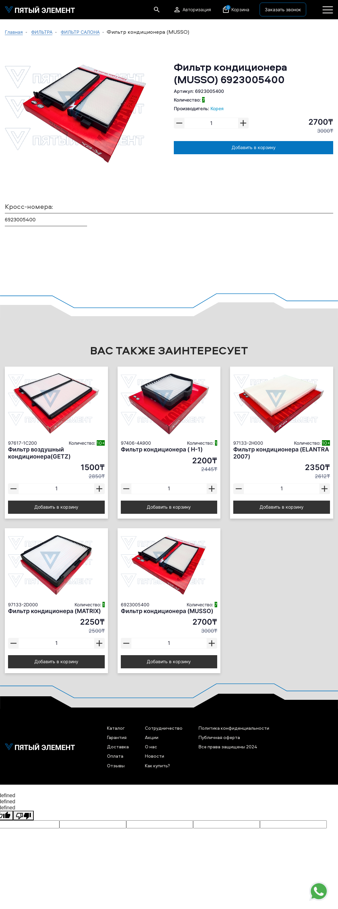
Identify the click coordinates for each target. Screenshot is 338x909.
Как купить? (157, 765)
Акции (151, 737)
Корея (217, 108)
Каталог (116, 728)
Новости (154, 756)
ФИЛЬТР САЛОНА (80, 32)
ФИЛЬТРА (41, 32)
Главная (14, 32)
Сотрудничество (163, 728)
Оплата (115, 756)
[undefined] (23, 815)
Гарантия (117, 737)
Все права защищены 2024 (228, 747)
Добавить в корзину (254, 147)
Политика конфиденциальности (234, 728)
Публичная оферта (219, 737)
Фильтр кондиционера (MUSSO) (167, 611)
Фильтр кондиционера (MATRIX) (54, 611)
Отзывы (116, 765)
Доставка (118, 747)
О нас (151, 747)
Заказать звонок (283, 9)
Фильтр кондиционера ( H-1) (162, 449)
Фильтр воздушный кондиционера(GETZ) (39, 453)
